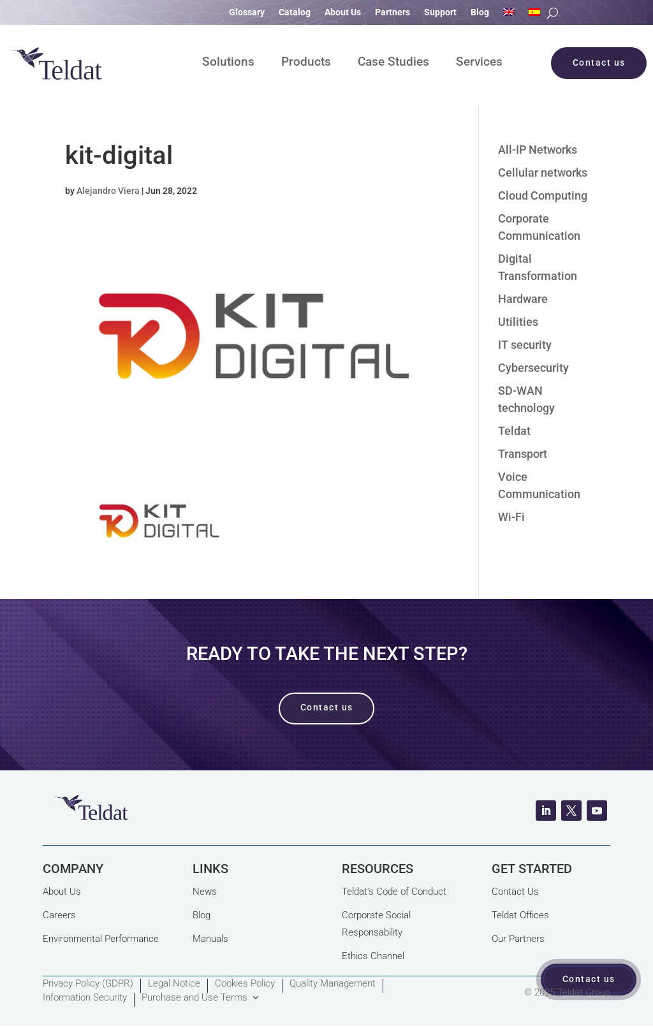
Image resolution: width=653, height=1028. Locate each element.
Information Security (85, 998)
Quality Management (333, 984)
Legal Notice (174, 984)
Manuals (210, 938)
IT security (525, 344)
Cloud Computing (542, 195)
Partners (392, 12)
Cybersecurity (533, 367)
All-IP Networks (537, 149)
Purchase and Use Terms (194, 998)
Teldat (514, 430)
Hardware (523, 298)
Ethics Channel (373, 956)
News (205, 891)
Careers (59, 915)
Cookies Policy (245, 984)
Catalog (295, 12)
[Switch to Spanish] (534, 15)
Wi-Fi (511, 517)
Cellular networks (542, 172)
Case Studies (393, 63)
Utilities (518, 321)
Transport (522, 453)
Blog (480, 12)
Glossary (247, 12)
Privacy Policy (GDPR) (88, 984)
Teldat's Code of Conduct (394, 891)
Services (479, 63)
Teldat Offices (520, 915)
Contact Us (515, 891)
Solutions (228, 63)
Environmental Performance (101, 938)
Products (306, 63)
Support (440, 12)
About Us (343, 12)
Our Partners (518, 938)
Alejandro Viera (108, 191)
